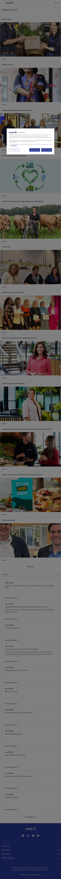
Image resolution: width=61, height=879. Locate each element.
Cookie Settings (14, 150)
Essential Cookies (35, 150)
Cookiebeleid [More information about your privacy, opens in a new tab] (14, 145)
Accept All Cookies (46, 150)
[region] (30, 141)
